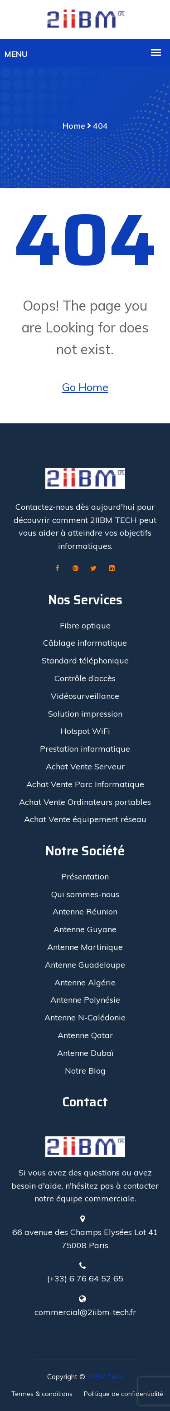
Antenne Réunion (85, 911)
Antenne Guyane (85, 929)
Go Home (85, 387)
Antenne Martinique (85, 947)
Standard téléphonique (85, 660)
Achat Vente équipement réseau (85, 819)
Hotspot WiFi (85, 731)
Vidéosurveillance (85, 696)
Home (74, 126)
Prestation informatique (85, 748)
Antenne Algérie (85, 982)
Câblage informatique (85, 643)
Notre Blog (85, 1070)
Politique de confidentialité (123, 1394)
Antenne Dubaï (85, 1053)
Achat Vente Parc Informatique (85, 784)
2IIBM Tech (105, 1376)
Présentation (85, 876)
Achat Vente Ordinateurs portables (85, 802)
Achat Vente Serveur (85, 766)
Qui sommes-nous (85, 894)
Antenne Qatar (85, 1035)
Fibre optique (85, 625)
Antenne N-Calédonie (85, 1017)
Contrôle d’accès (85, 678)
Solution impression (85, 713)
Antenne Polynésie (85, 999)
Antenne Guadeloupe (85, 964)
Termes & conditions (42, 1394)
